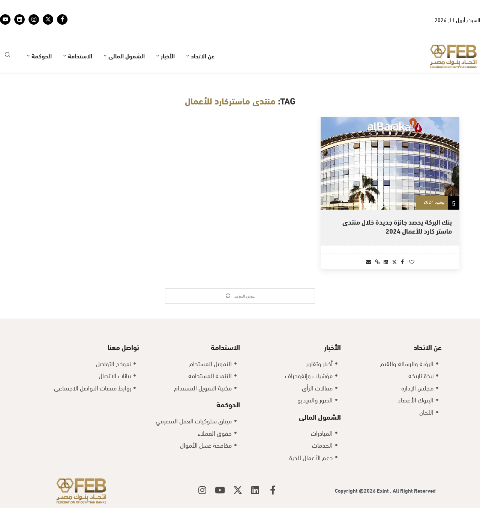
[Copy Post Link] (377, 261)
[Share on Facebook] (402, 261)
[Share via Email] (368, 261)
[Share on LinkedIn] (386, 261)
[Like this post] (411, 261)
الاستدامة (80, 55)
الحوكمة (42, 55)
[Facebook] (62, 19)
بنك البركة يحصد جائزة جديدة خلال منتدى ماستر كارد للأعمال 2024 (397, 225)
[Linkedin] (19, 19)
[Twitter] (48, 19)
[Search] (7, 56)
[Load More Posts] (240, 296)
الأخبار (168, 55)
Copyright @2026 (356, 490)
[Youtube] (5, 19)
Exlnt (383, 490)
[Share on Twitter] (394, 261)
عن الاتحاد (202, 55)
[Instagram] (33, 19)
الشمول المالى (126, 55)
